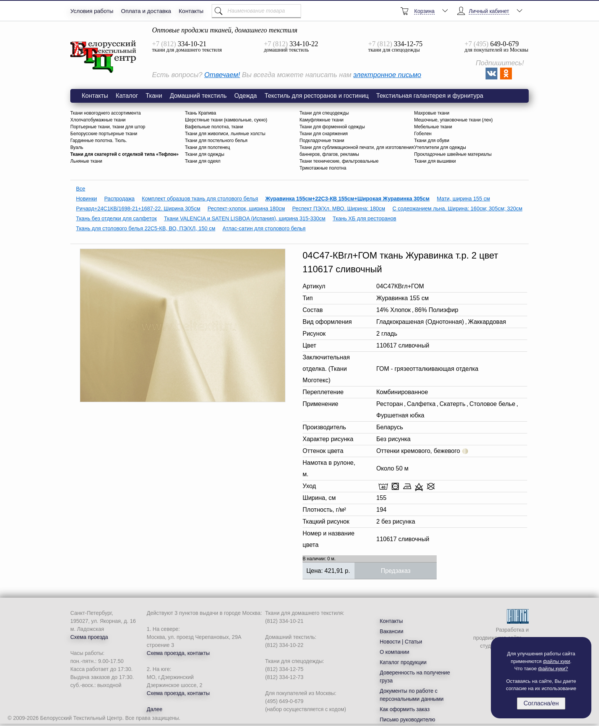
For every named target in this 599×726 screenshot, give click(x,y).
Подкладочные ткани (322, 140)
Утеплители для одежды (440, 147)
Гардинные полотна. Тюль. (98, 140)
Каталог (127, 95)
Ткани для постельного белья (216, 140)
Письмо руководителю (407, 719)
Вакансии (391, 631)
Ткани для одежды (204, 154)
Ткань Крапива (200, 113)
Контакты (191, 11)
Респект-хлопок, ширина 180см (246, 208)
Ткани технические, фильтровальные (339, 161)
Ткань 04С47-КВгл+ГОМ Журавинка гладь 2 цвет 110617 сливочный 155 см (103, 56)
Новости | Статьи (401, 642)
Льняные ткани (86, 161)
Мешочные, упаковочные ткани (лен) (453, 120)
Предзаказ (396, 571)
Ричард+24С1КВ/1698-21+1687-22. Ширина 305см (138, 208)
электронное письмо (387, 75)
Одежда (245, 95)
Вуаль (76, 147)
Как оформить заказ (405, 709)
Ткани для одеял (202, 161)
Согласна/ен (541, 703)
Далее (154, 709)
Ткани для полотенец (207, 147)
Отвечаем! (222, 75)
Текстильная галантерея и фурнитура (429, 95)
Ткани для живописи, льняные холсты (225, 133)
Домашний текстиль (198, 95)
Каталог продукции (403, 662)
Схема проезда (89, 637)
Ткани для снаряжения (324, 133)
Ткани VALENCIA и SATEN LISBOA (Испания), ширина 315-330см (244, 218)
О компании (394, 652)
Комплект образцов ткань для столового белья (200, 199)
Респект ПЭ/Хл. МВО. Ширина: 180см (338, 208)
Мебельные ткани (433, 126)
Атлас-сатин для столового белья (264, 228)
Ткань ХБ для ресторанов (364, 218)
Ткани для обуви (431, 140)
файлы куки (556, 661)
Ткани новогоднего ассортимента (105, 113)
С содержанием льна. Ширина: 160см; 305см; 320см (457, 208)
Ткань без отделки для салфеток (116, 218)
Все (80, 189)
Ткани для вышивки (435, 161)
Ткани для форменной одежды (332, 126)
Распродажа (119, 199)
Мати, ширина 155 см (463, 199)
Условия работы (91, 11)
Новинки (86, 199)
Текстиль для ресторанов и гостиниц (316, 95)
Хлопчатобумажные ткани (98, 120)
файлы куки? (553, 668)
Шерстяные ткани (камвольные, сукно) (226, 120)
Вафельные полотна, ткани (214, 126)
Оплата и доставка (146, 11)
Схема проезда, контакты (178, 653)
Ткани (154, 95)
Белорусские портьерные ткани (103, 133)
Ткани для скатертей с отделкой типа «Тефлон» (124, 154)
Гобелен (423, 133)
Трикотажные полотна (323, 168)
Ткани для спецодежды (324, 113)
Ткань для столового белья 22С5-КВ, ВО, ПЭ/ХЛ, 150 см (145, 228)
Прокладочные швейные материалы (453, 154)
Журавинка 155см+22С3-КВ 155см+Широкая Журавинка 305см (347, 199)
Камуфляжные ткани (321, 120)
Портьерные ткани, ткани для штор (107, 126)
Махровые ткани (431, 113)
